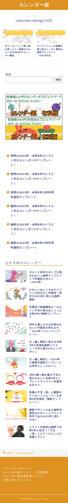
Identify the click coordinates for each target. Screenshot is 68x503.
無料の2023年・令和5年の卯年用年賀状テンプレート (32, 245)
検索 (8, 74)
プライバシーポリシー (17, 468)
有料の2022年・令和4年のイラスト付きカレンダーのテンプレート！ (32, 160)
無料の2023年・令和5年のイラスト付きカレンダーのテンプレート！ (32, 229)
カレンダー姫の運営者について (23, 476)
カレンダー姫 (34, 5)
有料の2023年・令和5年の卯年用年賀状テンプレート (32, 195)
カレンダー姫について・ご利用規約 (26, 472)
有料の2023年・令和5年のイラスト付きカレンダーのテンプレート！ (32, 178)
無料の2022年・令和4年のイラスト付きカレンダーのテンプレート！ (32, 211)
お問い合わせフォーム (17, 479)
